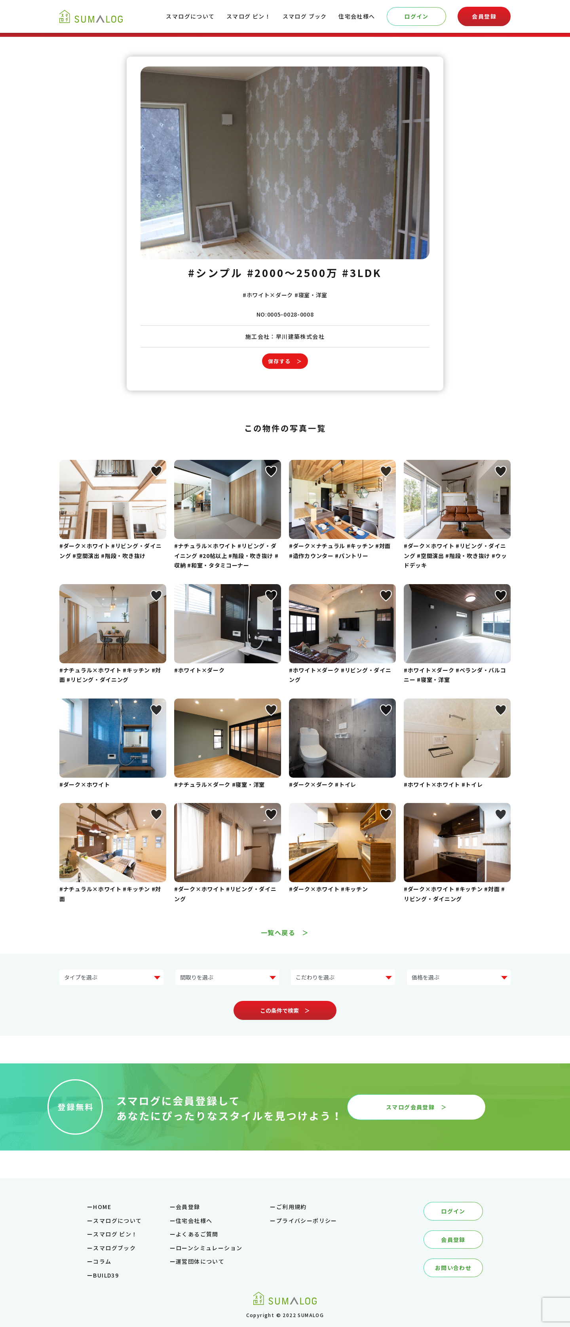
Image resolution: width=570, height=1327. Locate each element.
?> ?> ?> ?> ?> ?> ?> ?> (111, 977)
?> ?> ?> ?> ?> (227, 977)
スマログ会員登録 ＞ (416, 1107)
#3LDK (362, 272)
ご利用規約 (291, 1207)
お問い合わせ (453, 1268)
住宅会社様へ (356, 16)
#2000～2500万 (292, 272)
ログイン (416, 16)
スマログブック (114, 1248)
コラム (102, 1261)
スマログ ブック (305, 16)
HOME (102, 1207)
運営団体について (200, 1261)
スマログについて (190, 16)
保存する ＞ (285, 361)
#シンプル (215, 272)
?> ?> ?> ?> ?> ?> (459, 977)
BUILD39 (106, 1275)
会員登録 (484, 16)
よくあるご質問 (197, 1234)
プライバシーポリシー (306, 1220)
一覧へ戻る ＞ (285, 932)
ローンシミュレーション (209, 1248)
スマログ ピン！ (248, 16)
